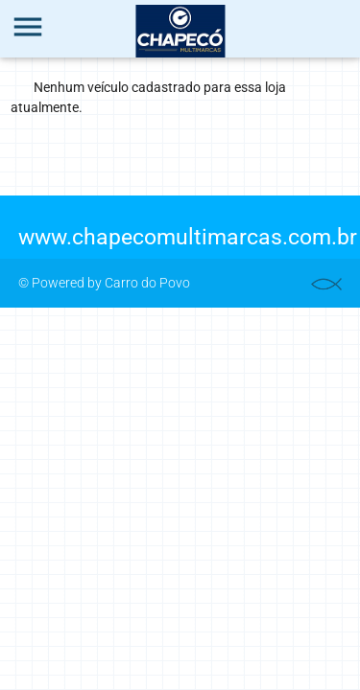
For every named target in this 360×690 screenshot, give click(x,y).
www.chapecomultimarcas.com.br (187, 237)
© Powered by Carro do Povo (104, 282)
